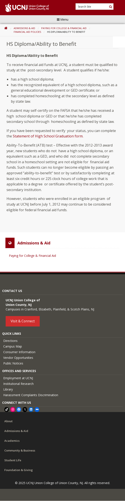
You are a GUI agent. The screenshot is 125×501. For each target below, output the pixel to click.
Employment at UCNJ (18, 378)
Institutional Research (18, 384)
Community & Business (19, 450)
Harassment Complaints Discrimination (30, 395)
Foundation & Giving (18, 470)
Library (8, 389)
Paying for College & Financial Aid (64, 28)
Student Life (12, 460)
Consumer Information (19, 352)
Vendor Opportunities (18, 358)
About (8, 421)
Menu (62, 19)
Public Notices (13, 363)
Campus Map (12, 346)
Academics (12, 441)
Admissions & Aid (24, 28)
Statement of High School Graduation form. (48, 136)
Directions (10, 341)
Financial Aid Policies (27, 31)
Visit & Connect (23, 321)
